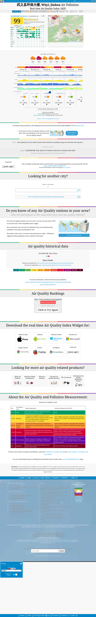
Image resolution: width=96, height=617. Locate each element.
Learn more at (71, 129)
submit (61, 610)
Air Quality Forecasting (15, 567)
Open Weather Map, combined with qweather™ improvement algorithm (53, 558)
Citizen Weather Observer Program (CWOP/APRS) (48, 592)
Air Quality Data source (15, 564)
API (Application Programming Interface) (20, 570)
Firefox (39, 368)
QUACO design (45, 580)
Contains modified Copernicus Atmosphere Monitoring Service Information (55, 566)
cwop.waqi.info (44, 563)
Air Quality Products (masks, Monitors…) (20, 568)
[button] (53, 14)
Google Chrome (23, 368)
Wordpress (56, 368)
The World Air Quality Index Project (79, 544)
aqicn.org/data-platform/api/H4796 (55, 162)
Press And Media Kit (14, 547)
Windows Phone (56, 355)
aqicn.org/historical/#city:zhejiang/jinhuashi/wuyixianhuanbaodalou (55, 259)
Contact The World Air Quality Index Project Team (22, 546)
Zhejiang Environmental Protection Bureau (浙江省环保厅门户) (48, 593)
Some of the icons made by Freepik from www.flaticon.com (51, 569)
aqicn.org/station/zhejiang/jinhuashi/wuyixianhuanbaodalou (55, 261)
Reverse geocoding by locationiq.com (51, 572)
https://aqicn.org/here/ (48, 142)
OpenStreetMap (75, 37)
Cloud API (73, 367)
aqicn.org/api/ (66, 163)
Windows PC (73, 355)
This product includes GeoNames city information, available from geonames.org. (54, 555)
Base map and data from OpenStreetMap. (52, 575)
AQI (20, 12)
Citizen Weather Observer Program (50, 562)
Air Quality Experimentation (16, 555)
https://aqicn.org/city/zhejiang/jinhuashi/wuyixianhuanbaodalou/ (48, 149)
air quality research (15, 551)
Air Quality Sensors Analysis (16, 557)
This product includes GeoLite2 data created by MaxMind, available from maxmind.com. (53, 551)
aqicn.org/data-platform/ (48, 280)
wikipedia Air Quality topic (54, 511)
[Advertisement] (48, 294)
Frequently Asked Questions (18, 560)
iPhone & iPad (23, 355)
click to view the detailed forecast (48, 114)
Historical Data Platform (15, 571)
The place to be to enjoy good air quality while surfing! (53, 577)
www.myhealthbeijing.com (71, 518)
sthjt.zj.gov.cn (79, 121)
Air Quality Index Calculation (17, 565)
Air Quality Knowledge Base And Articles (20, 554)
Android (39, 355)
